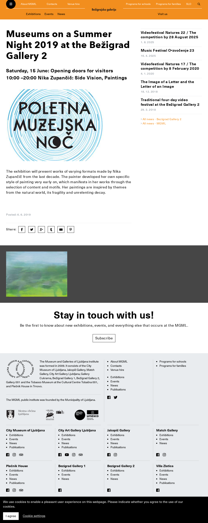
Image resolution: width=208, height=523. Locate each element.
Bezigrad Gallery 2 (121, 466)
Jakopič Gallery (118, 430)
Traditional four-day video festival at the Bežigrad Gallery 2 (170, 102)
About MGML (28, 4)
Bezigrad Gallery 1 (72, 466)
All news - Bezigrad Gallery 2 (162, 119)
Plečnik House (17, 466)
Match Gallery (167, 430)
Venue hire (73, 4)
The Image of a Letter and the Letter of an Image (167, 84)
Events (48, 14)
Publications (118, 389)
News (61, 14)
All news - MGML (154, 123)
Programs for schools (138, 4)
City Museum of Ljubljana (25, 430)
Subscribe (104, 338)
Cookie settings (34, 516)
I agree (11, 516)
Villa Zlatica (164, 466)
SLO (188, 4)
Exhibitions (33, 14)
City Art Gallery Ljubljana (77, 430)
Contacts (52, 4)
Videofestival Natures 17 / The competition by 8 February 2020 (170, 66)
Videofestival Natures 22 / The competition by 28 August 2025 (169, 35)
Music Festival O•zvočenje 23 (167, 50)
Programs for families (168, 4)
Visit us (162, 14)
